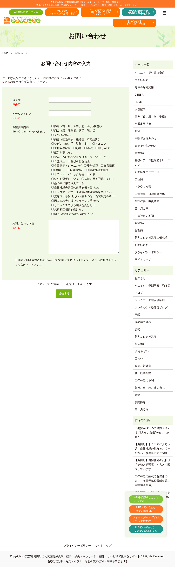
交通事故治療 (143, 128)
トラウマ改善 (143, 191)
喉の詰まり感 (143, 326)
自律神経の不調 (144, 220)
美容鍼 (139, 183)
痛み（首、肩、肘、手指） (151, 121)
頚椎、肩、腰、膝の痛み (150, 392)
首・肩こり (141, 212)
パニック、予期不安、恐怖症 (152, 289)
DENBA (139, 99)
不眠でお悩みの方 (146, 142)
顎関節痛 (140, 406)
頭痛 (137, 399)
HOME (5, 57)
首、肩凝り (141, 414)
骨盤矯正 (140, 157)
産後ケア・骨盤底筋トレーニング (152, 167)
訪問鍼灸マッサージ (147, 176)
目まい (139, 363)
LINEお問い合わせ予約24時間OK (146, 509)
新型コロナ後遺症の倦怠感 (151, 242)
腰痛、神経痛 (143, 370)
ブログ (139, 297)
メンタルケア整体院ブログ (151, 311)
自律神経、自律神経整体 (150, 198)
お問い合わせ (143, 249)
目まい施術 (141, 84)
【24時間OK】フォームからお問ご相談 (62, 13)
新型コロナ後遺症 (146, 341)
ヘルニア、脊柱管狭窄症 (150, 77)
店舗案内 (140, 113)
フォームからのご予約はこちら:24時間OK (146, 519)
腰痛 (137, 135)
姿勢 (137, 333)
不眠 (137, 319)
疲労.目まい (142, 355)
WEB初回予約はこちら (26, 13)
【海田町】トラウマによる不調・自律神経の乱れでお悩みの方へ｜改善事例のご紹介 (152, 453)
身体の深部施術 (144, 91)
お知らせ (140, 282)
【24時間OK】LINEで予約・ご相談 (134, 23)
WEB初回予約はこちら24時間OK (146, 499)
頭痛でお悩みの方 (146, 150)
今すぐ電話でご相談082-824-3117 (100, 13)
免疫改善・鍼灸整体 (147, 205)
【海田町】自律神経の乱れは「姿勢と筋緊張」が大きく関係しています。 (152, 469)
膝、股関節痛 (143, 377)
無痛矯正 (140, 227)
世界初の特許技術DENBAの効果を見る (146, 529)
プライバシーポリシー (148, 256)
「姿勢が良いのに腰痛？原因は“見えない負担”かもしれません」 (152, 437)
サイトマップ (143, 263)
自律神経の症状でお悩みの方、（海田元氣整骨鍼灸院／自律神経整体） (152, 485)
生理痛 (139, 234)
